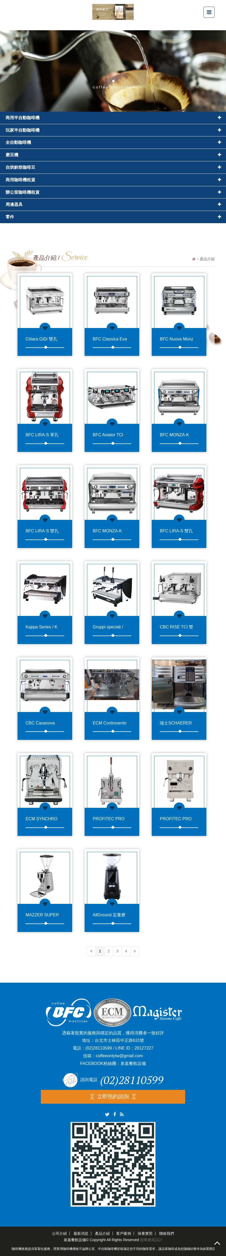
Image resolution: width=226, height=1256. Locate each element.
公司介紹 (59, 1233)
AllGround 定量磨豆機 (113, 915)
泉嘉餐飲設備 (133, 1063)
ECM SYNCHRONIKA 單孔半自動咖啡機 (63, 819)
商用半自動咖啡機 (23, 117)
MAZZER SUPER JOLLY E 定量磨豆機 (62, 915)
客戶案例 (123, 1233)
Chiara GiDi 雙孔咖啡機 (47, 339)
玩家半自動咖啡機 (23, 130)
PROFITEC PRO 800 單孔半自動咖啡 (128, 819)
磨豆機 (12, 155)
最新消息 (80, 1233)
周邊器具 (14, 204)
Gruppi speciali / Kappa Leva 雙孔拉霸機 (131, 627)
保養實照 (145, 1233)
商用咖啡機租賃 (20, 180)
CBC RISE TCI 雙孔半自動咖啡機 (191, 627)
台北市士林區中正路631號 (119, 1040)
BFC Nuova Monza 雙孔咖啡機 (189, 339)
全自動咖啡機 (18, 142)
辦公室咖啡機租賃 (23, 192)
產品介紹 (102, 1233)
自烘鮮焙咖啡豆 (20, 167)
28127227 (143, 1048)
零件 (10, 217)
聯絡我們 (166, 1233)
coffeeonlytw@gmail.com (119, 1056)
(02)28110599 (98, 1048)
